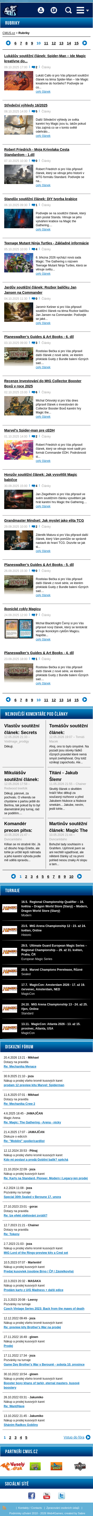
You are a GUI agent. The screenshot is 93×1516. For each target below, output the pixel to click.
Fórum (54, 7)
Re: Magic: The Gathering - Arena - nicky (32, 1122)
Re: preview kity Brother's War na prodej (32, 1327)
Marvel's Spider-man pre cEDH (29, 430)
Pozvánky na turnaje (17, 1192)
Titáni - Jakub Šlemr (63, 776)
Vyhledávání (68, 10)
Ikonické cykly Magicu (22, 609)
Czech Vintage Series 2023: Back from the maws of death (44, 1308)
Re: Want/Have (14, 1406)
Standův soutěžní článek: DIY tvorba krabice (40, 199)
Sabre (81, 1513)
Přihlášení (41, 7)
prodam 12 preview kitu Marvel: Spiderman (34, 1085)
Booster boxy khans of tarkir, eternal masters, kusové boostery (41, 1385)
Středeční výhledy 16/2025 (25, 105)
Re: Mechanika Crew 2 (19, 1104)
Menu (80, 10)
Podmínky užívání (20, 1513)
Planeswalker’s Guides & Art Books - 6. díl (39, 337)
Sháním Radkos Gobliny (21, 1425)
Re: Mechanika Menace (20, 1066)
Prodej (8, 1346)
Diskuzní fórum (19, 1046)
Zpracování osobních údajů (62, 1507)
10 (71, 876)
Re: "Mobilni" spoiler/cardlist (24, 1141)
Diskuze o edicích (15, 1136)
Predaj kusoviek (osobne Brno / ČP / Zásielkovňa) (39, 1271)
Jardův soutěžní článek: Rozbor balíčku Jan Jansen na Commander (40, 290)
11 (46, 43)
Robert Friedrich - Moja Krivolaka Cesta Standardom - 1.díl (36, 152)
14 (69, 43)
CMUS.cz (8, 33)
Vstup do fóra (74, 1437)
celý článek (43, 91)
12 (54, 43)
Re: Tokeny (12, 1234)
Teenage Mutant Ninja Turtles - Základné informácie (46, 243)
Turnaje (12, 890)
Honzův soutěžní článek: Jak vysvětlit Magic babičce (40, 477)
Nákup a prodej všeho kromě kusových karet (33, 1080)
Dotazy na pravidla (16, 1062)
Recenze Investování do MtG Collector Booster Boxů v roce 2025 (42, 383)
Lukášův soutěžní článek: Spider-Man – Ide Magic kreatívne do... (45, 58)
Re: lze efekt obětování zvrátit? (25, 1215)
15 (76, 43)
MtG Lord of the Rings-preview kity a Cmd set (36, 1253)
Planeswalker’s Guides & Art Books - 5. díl (39, 565)
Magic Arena (12, 1118)
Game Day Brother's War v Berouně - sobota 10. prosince (44, 1364)
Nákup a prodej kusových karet (24, 1174)
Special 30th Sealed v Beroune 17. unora (32, 1197)
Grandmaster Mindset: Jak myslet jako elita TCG (44, 520)
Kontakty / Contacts (30, 1507)
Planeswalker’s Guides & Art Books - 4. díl (39, 653)
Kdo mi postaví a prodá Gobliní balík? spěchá (36, 1159)
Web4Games (55, 1513)
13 (61, 43)
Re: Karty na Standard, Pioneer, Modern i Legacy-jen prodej (46, 1178)
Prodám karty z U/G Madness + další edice (33, 1290)
